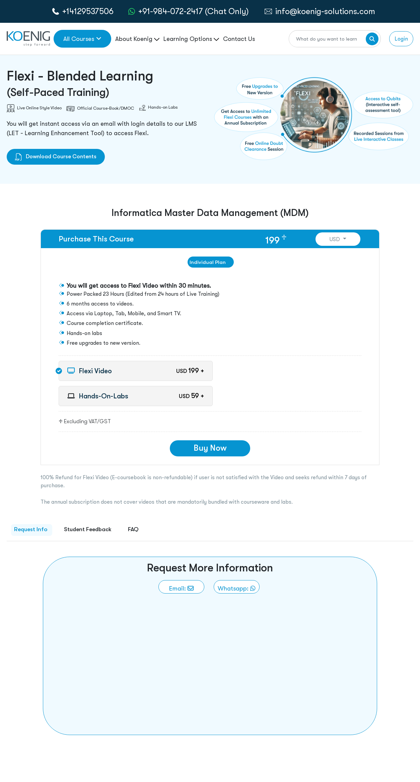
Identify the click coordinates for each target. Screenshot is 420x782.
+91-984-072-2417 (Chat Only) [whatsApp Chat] (193, 11)
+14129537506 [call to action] (88, 11)
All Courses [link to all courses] (82, 38)
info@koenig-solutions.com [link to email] (325, 11)
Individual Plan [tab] (208, 262)
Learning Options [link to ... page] (191, 38)
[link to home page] (28, 38)
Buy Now (210, 447)
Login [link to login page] (401, 39)
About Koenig (137, 38)
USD (335, 239)
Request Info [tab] (31, 529)
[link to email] (181, 587)
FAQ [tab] (133, 529)
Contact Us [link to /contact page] (239, 38)
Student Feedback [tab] (88, 529)
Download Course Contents (55, 156)
